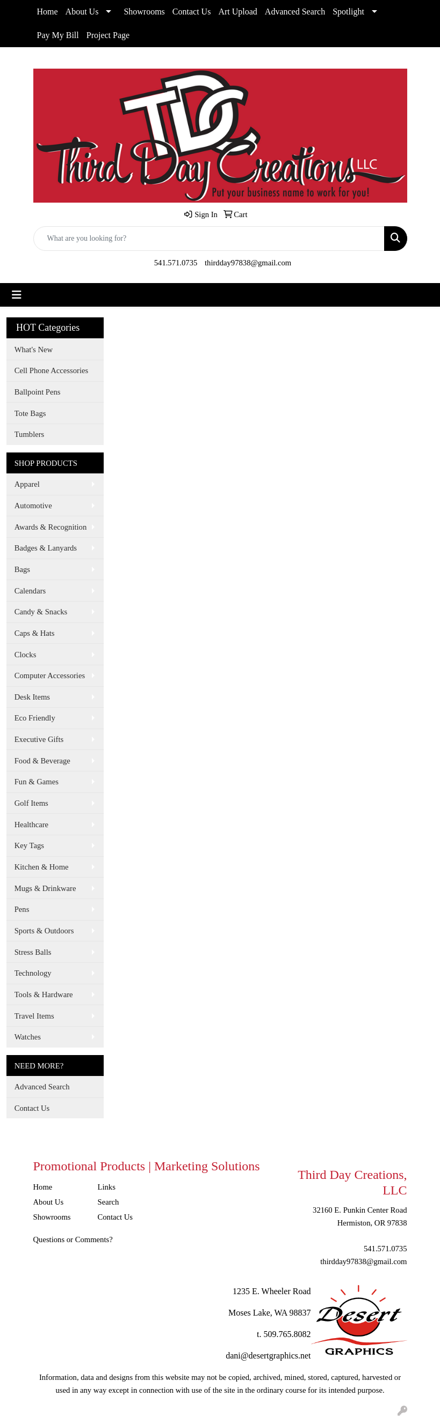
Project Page (107, 35)
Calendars (30, 590)
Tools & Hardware (44, 994)
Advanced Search (295, 11)
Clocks (26, 654)
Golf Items (31, 803)
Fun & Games (37, 781)
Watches (28, 1037)
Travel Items (34, 1016)
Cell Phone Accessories (52, 370)
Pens (22, 909)
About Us (82, 11)
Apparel (27, 484)
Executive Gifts (39, 739)
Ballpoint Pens (38, 392)
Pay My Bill (58, 35)
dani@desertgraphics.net (268, 1355)
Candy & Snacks (41, 611)
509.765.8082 (287, 1334)
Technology (33, 973)
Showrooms (144, 11)
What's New (34, 349)
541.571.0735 (176, 262)
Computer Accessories (50, 675)
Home (47, 11)
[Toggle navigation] (16, 294)
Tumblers (30, 434)
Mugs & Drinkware (45, 888)
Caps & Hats (35, 633)
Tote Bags (30, 413)
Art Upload (237, 11)
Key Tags (29, 845)
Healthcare (31, 824)
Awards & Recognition (51, 527)
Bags (22, 569)
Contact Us (191, 11)
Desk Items (32, 697)
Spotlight (348, 11)
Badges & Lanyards (46, 548)
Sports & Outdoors (44, 930)
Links (107, 1187)
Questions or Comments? (73, 1239)
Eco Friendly (35, 718)
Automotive (33, 505)
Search (108, 1202)
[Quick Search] (209, 238)
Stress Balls (33, 952)
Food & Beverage (42, 760)
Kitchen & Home (42, 867)
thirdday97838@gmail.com (248, 262)
